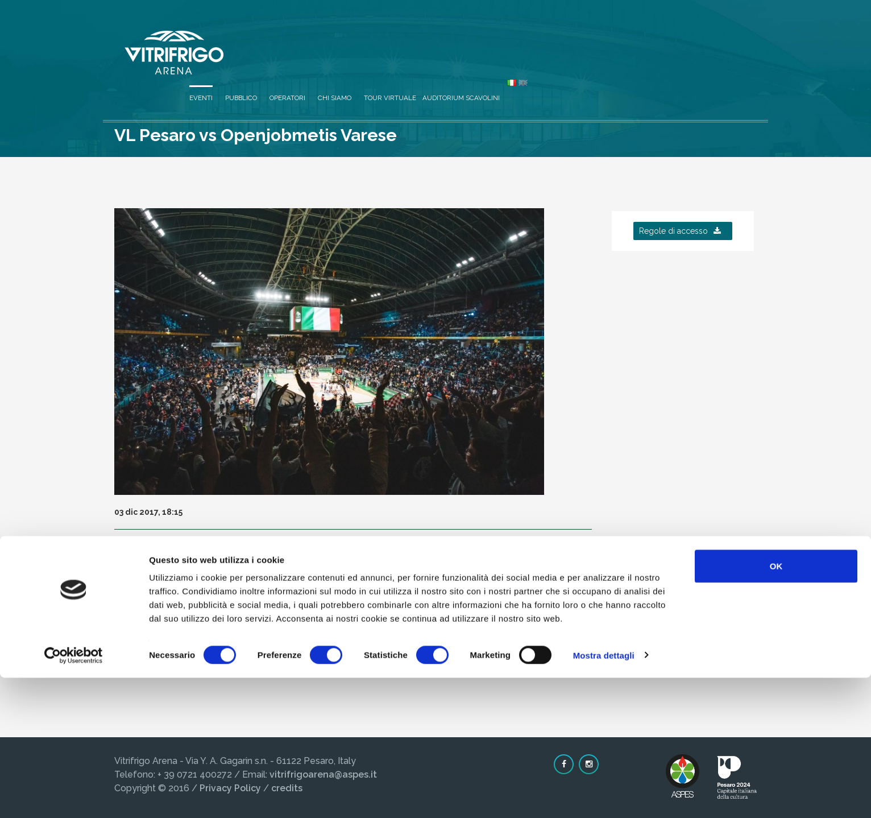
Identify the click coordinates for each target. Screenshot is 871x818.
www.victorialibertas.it (259, 594)
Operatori (501, 35)
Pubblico (454, 35)
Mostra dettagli (603, 795)
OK (776, 706)
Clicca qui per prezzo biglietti (200, 635)
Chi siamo (548, 35)
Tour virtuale (603, 35)
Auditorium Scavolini (674, 35)
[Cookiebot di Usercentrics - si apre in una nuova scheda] (73, 795)
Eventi (414, 35)
